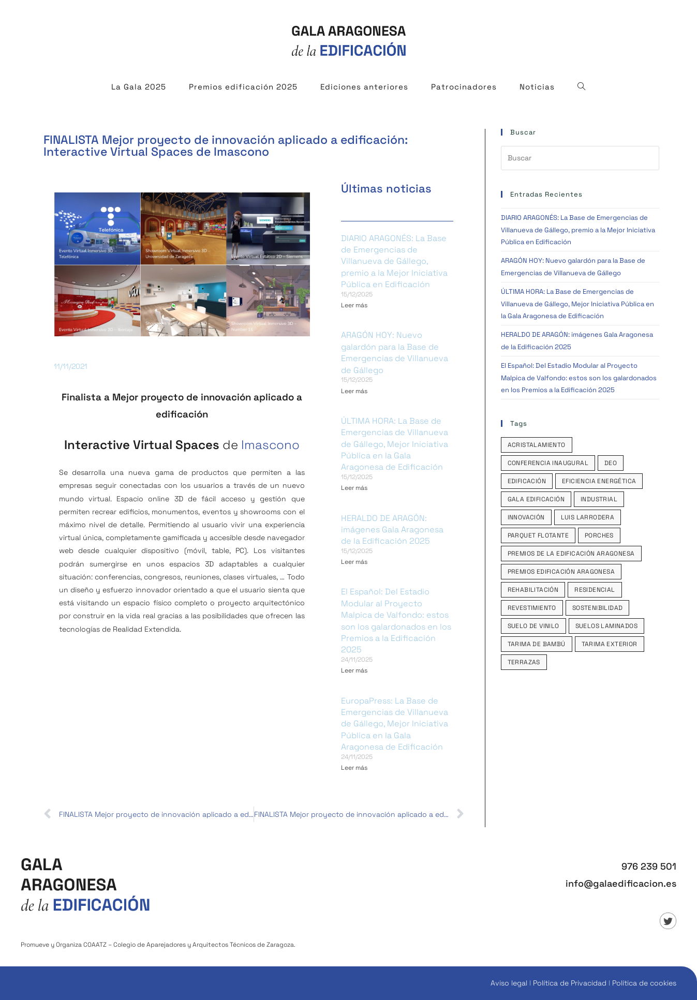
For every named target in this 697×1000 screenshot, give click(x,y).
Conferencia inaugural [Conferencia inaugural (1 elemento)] (548, 463)
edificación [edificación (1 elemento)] (527, 481)
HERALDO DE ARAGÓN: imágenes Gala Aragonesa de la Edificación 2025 (392, 530)
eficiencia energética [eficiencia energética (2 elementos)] (599, 481)
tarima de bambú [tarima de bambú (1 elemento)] (537, 644)
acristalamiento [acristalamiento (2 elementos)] (537, 445)
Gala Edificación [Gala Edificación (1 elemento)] (536, 499)
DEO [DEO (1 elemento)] (610, 463)
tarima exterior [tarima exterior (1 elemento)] (609, 644)
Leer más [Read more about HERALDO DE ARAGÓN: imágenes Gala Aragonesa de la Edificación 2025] (354, 562)
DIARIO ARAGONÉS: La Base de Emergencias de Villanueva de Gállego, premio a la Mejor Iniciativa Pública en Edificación (394, 261)
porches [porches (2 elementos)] (599, 535)
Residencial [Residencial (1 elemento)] (594, 590)
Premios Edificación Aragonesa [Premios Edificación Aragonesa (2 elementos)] (561, 572)
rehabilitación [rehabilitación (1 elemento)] (533, 590)
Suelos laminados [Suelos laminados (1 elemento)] (606, 626)
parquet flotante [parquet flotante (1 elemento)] (538, 535)
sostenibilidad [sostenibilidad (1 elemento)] (597, 608)
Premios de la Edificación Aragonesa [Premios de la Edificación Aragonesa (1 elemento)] (571, 553)
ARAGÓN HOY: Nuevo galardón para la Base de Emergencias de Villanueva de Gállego (394, 352)
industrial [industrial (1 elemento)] (599, 499)
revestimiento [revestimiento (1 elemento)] (532, 608)
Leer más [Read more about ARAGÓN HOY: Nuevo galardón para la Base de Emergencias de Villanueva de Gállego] (354, 391)
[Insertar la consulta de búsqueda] (580, 158)
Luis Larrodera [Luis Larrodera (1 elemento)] (588, 517)
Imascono (270, 445)
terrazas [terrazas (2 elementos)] (524, 662)
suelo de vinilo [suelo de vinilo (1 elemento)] (533, 626)
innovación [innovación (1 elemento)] (526, 517)
